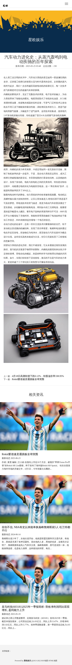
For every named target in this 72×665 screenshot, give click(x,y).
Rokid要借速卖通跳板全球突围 (28, 379)
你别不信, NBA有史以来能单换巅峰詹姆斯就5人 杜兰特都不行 (36, 529)
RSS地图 (44, 661)
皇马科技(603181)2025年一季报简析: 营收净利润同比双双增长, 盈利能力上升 (36, 608)
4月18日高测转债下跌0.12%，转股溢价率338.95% (38, 376)
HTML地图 (52, 661)
